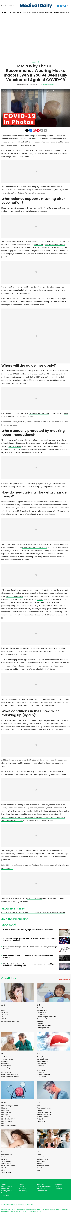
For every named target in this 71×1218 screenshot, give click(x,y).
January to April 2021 (14, 596)
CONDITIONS (64, 12)
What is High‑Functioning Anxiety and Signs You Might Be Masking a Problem (28, 956)
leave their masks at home (12, 153)
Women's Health (43, 1166)
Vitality (3, 1184)
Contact (22, 1186)
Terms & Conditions (44, 1186)
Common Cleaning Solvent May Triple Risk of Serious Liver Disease (28, 930)
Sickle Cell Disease (8, 1166)
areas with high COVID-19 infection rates (28, 142)
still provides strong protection (34, 547)
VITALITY (5, 12)
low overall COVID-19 (29, 727)
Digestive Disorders (44, 1025)
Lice (38, 1068)
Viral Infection (42, 1161)
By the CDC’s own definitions (41, 377)
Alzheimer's (5, 1019)
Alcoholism (5, 1012)
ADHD (3, 1010)
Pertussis (40, 1119)
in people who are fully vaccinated (33, 247)
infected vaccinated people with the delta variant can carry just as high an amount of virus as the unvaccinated (33, 817)
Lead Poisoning (42, 1063)
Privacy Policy (42, 1188)
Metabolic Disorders (8, 1126)
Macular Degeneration (9, 1106)
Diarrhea (40, 1023)
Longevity (40, 1072)
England (39, 553)
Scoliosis (4, 1157)
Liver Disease (41, 1070)
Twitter (57, 1186)
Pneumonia (41, 1121)
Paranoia (40, 1110)
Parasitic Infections (44, 1112)
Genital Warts (6, 1063)
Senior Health (6, 1161)
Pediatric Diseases (43, 1117)
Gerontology (6, 1068)
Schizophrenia (6, 1155)
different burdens (21, 669)
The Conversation (48, 84)
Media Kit (40, 1184)
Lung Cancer (41, 1077)
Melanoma (5, 1110)
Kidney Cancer (42, 1057)
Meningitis (5, 1115)
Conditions (9, 978)
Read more (36, 1211)
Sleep (3, 1170)
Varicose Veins (42, 1159)
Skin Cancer (5, 1168)
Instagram (58, 1188)
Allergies (4, 1014)
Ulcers (39, 1155)
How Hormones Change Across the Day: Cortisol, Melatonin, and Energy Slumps (30, 948)
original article (22, 901)
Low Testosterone (43, 1074)
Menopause (5, 1117)
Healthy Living (6, 1191)
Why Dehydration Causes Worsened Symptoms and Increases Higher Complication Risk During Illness (29, 965)
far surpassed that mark (39, 413)
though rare (38, 244)
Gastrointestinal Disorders (10, 1057)
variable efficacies (52, 666)
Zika (38, 1170)
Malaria (4, 1108)
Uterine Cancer (42, 1157)
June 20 (40, 599)
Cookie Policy (42, 1191)
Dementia (40, 1008)
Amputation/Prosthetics (10, 1021)
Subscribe (22, 1188)
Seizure (4, 1159)
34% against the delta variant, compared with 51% (38, 511)
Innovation (5, 1188)
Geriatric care (6, 1066)
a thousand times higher (59, 811)
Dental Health (42, 1012)
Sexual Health (6, 1163)
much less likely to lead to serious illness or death (35, 254)
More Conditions (64, 979)
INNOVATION (26, 12)
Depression (41, 1014)
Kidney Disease (42, 1059)
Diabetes (40, 1021)
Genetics (4, 1061)
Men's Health (6, 1112)
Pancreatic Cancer (44, 1108)
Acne (3, 1008)
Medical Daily (36, 5)
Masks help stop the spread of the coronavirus (20, 208)
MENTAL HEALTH (15, 12)
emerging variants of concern (17, 250)
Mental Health (6, 1121)
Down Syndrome (43, 1028)
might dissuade (23, 763)
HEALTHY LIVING (38, 12)
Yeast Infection (42, 1168)
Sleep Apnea (6, 1172)
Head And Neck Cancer (9, 1077)
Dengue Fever (42, 1010)
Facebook (58, 1184)
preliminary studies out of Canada (17, 553)
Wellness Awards (52, 12)
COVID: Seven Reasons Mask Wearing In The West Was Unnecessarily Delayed (33, 912)
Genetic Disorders (7, 1059)
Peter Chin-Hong (8, 865)
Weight (39, 1163)
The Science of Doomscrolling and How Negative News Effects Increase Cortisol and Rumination (29, 939)
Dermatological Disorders (46, 1017)
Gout (3, 1070)
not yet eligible (15, 446)
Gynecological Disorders (10, 1074)
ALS (2, 1017)
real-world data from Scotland (25, 550)
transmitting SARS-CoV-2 (15, 486)
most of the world (56, 730)
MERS (3, 1123)
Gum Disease (6, 1072)
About (21, 1184)
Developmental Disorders (46, 1019)
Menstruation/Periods (9, 1119)
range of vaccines (33, 666)
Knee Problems (42, 1061)
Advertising (23, 1191)
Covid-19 (35, 62)
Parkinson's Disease (44, 1115)
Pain (38, 1106)
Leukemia (40, 1066)
